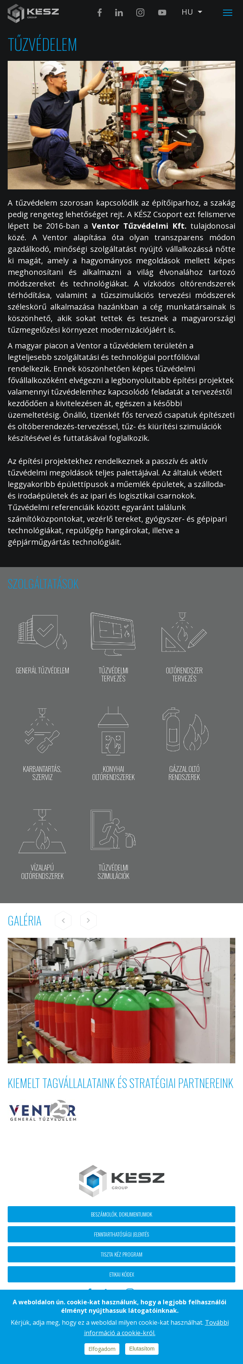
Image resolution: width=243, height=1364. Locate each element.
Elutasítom (141, 1349)
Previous (63, 920)
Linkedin (119, 12)
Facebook (100, 12)
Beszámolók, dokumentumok (121, 1214)
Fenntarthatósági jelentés (121, 1234)
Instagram (140, 12)
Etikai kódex (121, 1274)
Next (88, 920)
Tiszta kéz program (121, 1254)
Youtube (162, 12)
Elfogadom (102, 1348)
